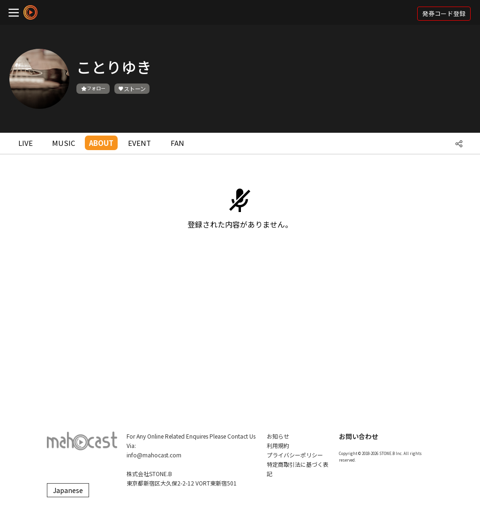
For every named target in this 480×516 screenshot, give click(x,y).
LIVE (25, 143)
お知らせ (278, 436)
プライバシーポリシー (295, 455)
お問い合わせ (358, 436)
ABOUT (101, 143)
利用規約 (278, 445)
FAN (177, 143)
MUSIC (63, 143)
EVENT (139, 143)
